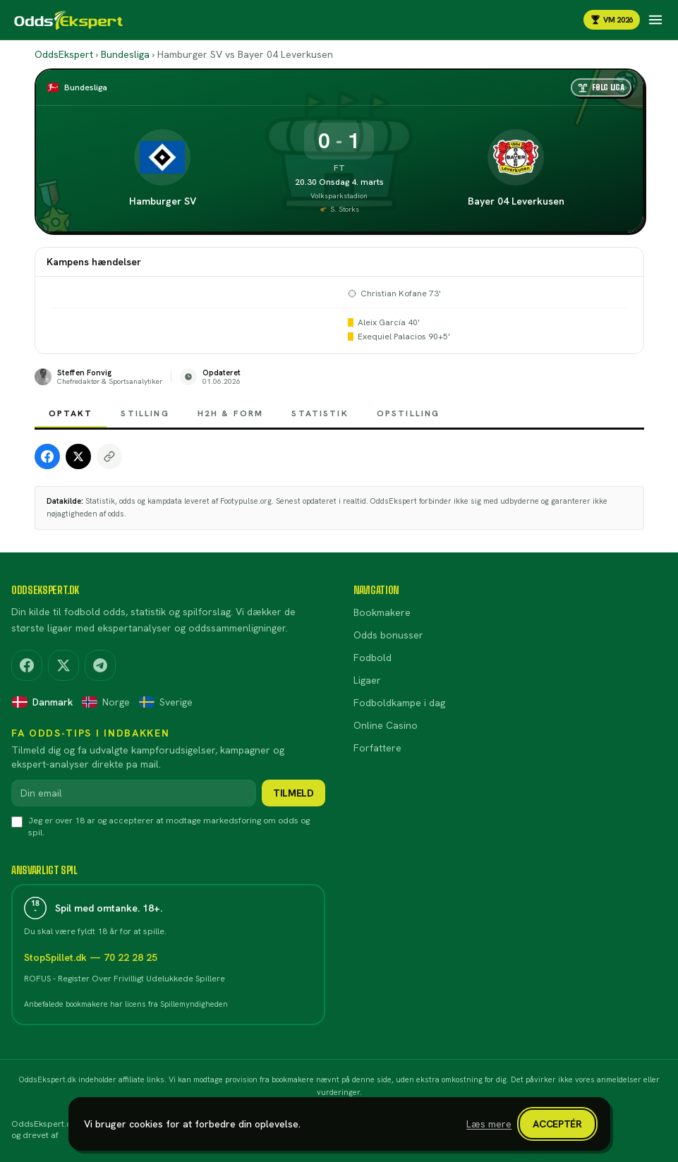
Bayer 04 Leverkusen (516, 201)
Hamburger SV (162, 201)
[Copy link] (109, 456)
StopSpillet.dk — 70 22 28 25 (90, 957)
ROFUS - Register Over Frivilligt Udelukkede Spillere (124, 978)
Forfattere (377, 748)
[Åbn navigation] (655, 19)
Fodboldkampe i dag (399, 702)
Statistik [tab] (319, 418)
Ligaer (367, 680)
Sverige (165, 702)
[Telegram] (100, 665)
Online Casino (385, 725)
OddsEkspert (64, 54)
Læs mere (488, 1124)
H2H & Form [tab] (230, 418)
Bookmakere (382, 612)
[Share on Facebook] (47, 456)
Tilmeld (293, 793)
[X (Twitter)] (63, 665)
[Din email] (133, 793)
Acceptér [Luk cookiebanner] (557, 1124)
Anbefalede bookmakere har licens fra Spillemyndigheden (126, 1004)
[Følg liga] (601, 87)
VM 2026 (612, 20)
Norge (105, 702)
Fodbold (372, 657)
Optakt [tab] (71, 418)
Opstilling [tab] (408, 418)
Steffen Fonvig (84, 373)
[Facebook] (26, 665)
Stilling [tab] (145, 418)
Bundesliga (125, 54)
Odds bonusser (388, 635)
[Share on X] (78, 456)
